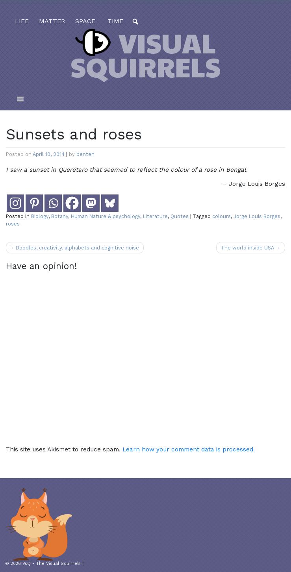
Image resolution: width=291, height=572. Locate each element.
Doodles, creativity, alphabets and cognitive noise (77, 248)
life (22, 21)
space (85, 21)
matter (52, 21)
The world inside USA (247, 248)
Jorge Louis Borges (257, 216)
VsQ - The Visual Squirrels (51, 563)
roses (13, 224)
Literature (155, 216)
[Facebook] (72, 203)
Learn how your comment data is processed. (188, 449)
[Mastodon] (91, 203)
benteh (85, 154)
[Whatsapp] (53, 203)
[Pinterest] (34, 203)
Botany (59, 216)
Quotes (180, 216)
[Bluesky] (110, 203)
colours (221, 216)
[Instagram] (15, 203)
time (114, 21)
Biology (39, 216)
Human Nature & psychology (105, 216)
